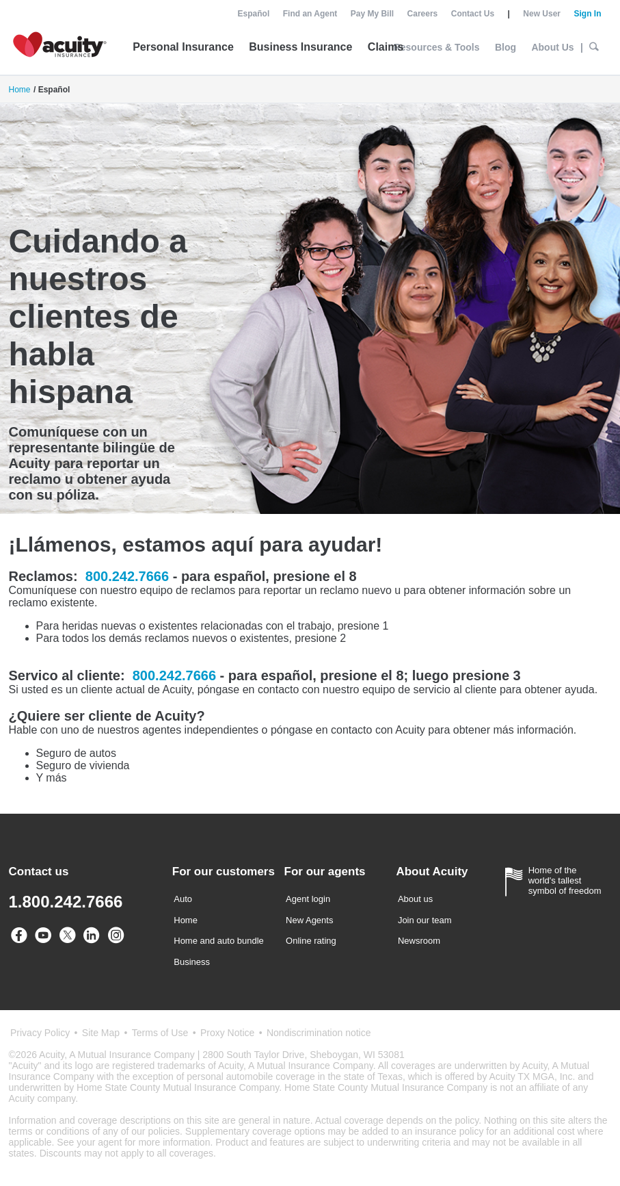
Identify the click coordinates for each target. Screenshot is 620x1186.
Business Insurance (300, 47)
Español (254, 13)
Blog (505, 47)
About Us (552, 47)
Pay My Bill (372, 13)
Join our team (425, 920)
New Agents (309, 920)
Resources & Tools (437, 47)
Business (192, 962)
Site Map (101, 1032)
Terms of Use (160, 1032)
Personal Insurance (183, 47)
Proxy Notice (227, 1032)
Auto (183, 899)
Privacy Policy (40, 1032)
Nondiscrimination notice (319, 1032)
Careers (422, 13)
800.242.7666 (127, 576)
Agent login (308, 899)
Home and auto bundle (219, 941)
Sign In (587, 13)
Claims (385, 47)
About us (415, 899)
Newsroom (419, 941)
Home (20, 89)
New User (542, 13)
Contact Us (472, 13)
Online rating (311, 941)
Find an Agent (310, 13)
